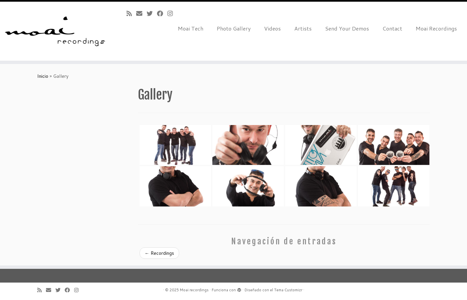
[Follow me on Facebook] (162, 13)
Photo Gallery (234, 28)
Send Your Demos (347, 28)
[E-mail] (141, 13)
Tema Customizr (288, 290)
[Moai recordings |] (54, 31)
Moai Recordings (436, 28)
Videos (272, 28)
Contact (392, 28)
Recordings (159, 253)
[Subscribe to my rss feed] (131, 13)
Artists (303, 28)
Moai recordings (194, 290)
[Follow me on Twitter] (152, 13)
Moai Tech (190, 28)
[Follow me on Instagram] (172, 13)
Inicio (42, 76)
